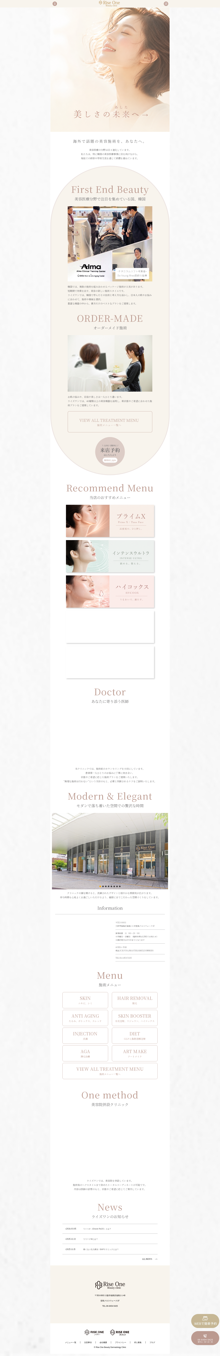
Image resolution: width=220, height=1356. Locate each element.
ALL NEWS (147, 1259)
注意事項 (88, 1342)
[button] (100, 886)
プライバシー (120, 1342)
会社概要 (103, 1342)
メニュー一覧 (70, 1342)
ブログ (152, 1342)
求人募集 (138, 1342)
